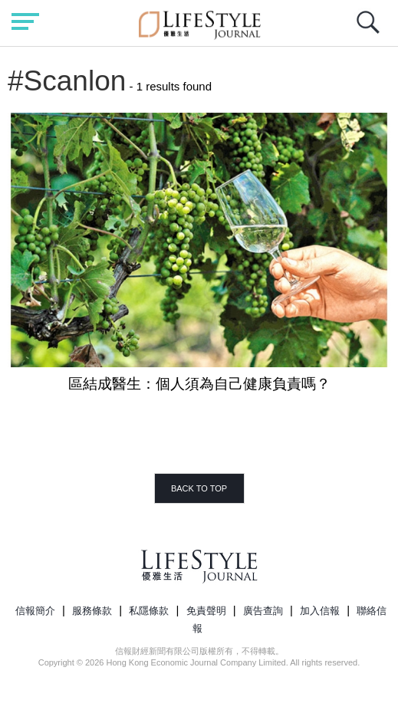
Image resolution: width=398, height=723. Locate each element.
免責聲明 (206, 610)
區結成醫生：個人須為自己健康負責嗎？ (199, 384)
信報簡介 (35, 610)
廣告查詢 (263, 610)
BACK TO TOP (199, 488)
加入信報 (320, 610)
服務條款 (92, 610)
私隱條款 (149, 610)
